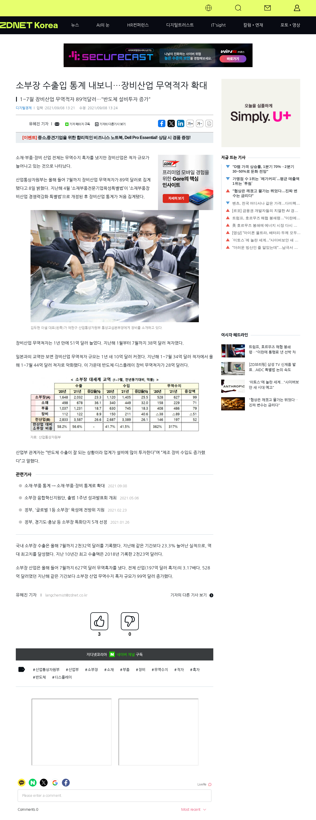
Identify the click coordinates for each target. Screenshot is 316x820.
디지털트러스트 (180, 25)
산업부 (73, 670)
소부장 (93, 670)
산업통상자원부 (48, 670)
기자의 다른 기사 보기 (191, 595)
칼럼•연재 (253, 25)
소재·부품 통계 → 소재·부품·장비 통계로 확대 (64, 486)
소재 (110, 670)
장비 (142, 670)
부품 (126, 670)
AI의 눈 (103, 25)
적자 (180, 670)
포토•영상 (290, 25)
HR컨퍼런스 (138, 25)
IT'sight (218, 25)
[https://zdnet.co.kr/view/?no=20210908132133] (161, 123)
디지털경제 (24, 108)
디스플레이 (63, 677)
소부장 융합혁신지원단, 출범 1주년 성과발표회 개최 (70, 498)
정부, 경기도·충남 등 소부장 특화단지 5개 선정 (65, 522)
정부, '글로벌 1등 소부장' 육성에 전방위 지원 (64, 510)
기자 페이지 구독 (77, 124)
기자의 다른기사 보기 (110, 124)
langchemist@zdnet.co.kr (66, 595)
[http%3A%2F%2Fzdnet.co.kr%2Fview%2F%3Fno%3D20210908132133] (180, 123)
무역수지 (161, 670)
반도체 (41, 677)
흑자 (196, 670)
